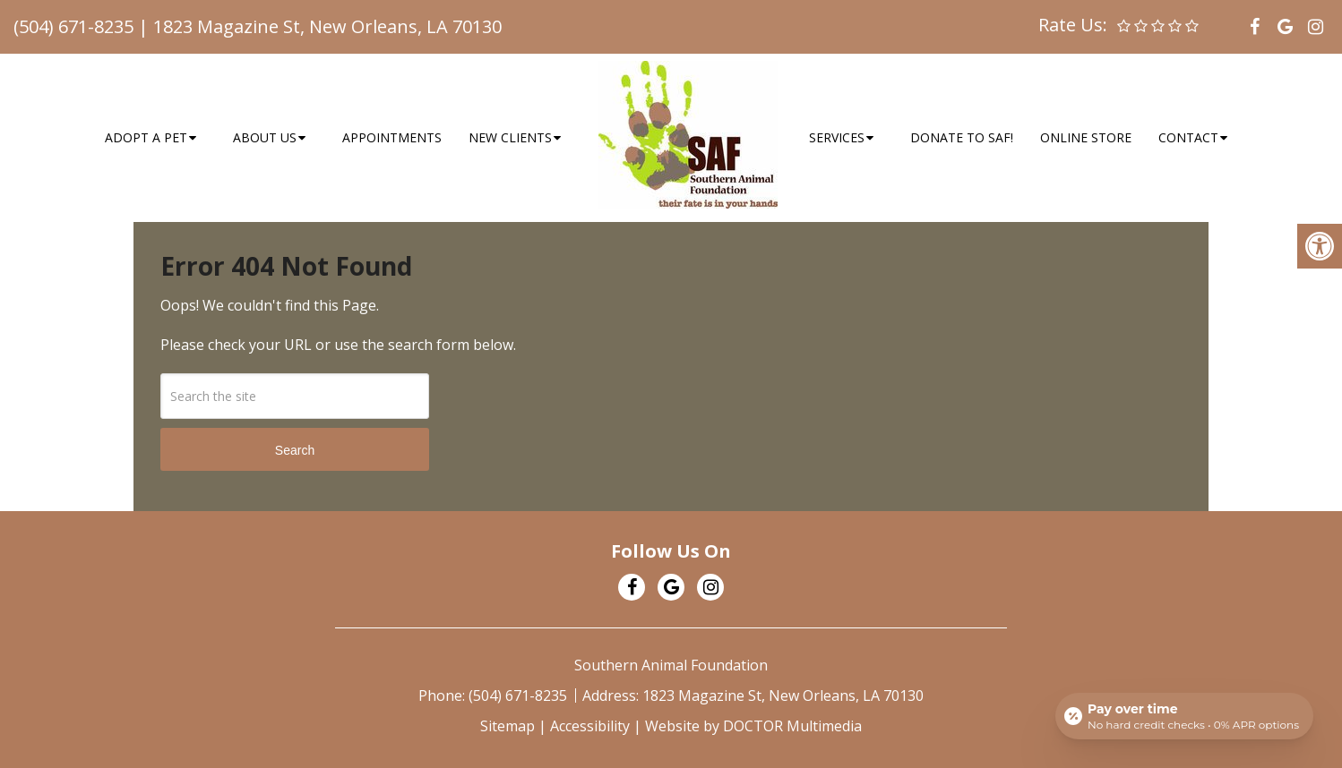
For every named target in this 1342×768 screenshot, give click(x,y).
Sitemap (507, 726)
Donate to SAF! (961, 137)
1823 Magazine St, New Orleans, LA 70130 (327, 26)
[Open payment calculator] (1184, 716)
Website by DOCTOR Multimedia (753, 726)
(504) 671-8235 (73, 26)
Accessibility (590, 726)
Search (294, 450)
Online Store (1085, 137)
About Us (265, 137)
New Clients (510, 137)
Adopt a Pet (146, 137)
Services (837, 137)
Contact (1188, 137)
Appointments (392, 137)
